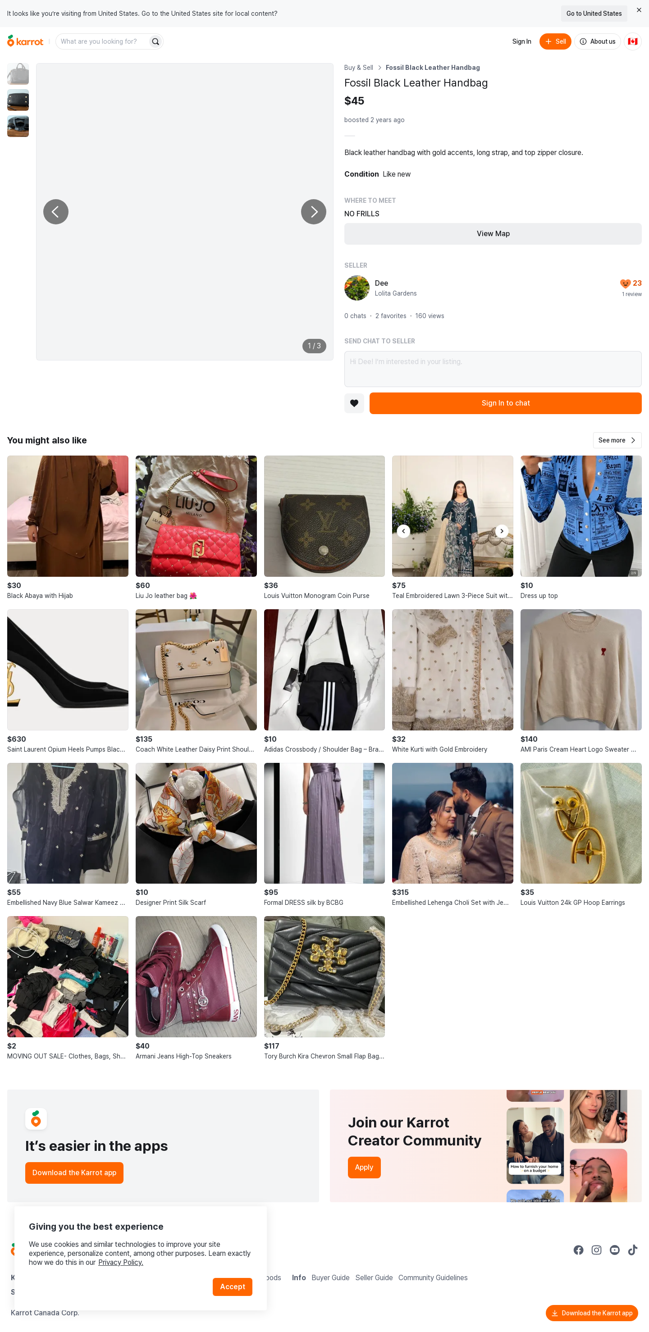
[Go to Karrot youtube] (614, 1250)
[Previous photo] (56, 211)
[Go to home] (25, 41)
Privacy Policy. (120, 1262)
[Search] (155, 41)
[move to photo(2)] (18, 100)
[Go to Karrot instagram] (596, 1250)
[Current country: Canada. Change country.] (633, 41)
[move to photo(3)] (18, 126)
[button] (617, 440)
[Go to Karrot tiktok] (632, 1250)
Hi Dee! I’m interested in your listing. (493, 369)
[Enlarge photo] (185, 211)
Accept (232, 1286)
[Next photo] (313, 211)
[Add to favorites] (354, 403)
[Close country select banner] (639, 10)
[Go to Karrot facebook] (578, 1250)
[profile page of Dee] (357, 288)
